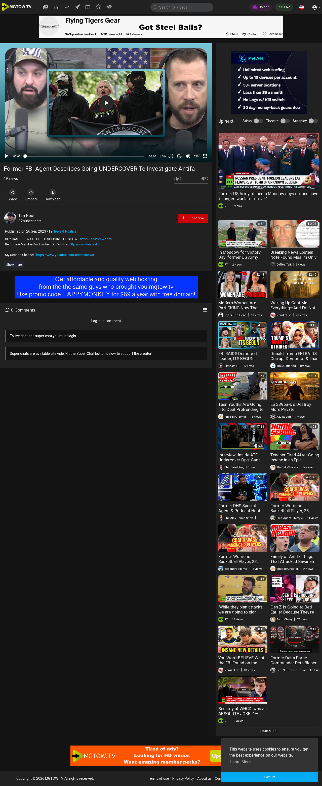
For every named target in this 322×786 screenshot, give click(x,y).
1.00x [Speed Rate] (162, 156)
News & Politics (64, 231)
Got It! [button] (269, 777)
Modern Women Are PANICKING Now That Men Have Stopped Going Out (242, 310)
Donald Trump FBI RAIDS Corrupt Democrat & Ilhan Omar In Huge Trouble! (294, 358)
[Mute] (187, 156)
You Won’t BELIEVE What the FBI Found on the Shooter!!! (241, 662)
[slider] (84, 156)
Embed (33, 195)
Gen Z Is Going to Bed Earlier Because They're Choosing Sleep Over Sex (293, 612)
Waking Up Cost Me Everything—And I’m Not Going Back (292, 307)
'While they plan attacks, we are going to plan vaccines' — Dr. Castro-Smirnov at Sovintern (240, 614)
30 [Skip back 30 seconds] (171, 156)
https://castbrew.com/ (96, 239)
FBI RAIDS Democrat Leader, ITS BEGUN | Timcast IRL (237, 358)
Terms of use (158, 778)
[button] (302, 7)
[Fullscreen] (205, 156)
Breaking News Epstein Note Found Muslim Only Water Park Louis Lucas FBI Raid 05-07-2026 (293, 260)
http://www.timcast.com (86, 244)
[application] (106, 102)
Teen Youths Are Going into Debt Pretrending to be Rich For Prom (241, 409)
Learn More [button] (240, 762)
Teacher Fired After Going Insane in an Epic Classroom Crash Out (294, 459)
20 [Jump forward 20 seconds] (179, 156)
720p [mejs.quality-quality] (197, 156)
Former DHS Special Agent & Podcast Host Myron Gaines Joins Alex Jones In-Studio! (241, 513)
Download (57, 195)
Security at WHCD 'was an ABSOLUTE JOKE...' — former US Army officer (242, 713)
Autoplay (300, 121)
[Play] (6, 156)
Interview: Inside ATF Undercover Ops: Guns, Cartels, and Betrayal (239, 459)
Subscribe (192, 218)
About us (204, 778)
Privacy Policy (183, 778)
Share (13, 195)
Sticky (247, 121)
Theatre (272, 121)
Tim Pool (26, 215)
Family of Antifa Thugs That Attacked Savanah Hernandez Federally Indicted (292, 564)
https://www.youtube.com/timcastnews (65, 255)
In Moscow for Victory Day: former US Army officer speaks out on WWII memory (239, 260)
